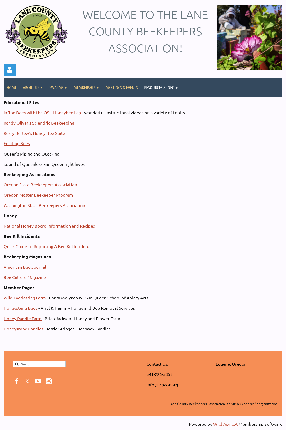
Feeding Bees (17, 143)
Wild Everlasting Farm (25, 297)
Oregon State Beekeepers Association (40, 184)
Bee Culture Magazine (25, 277)
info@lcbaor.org (162, 384)
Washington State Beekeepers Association (44, 205)
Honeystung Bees (20, 307)
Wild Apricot (225, 423)
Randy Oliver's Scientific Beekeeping (39, 122)
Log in (10, 70)
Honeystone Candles (23, 328)
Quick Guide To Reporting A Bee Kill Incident (46, 246)
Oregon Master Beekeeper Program (38, 194)
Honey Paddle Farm (23, 318)
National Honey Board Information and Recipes (49, 225)
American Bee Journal (25, 266)
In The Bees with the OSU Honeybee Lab (42, 112)
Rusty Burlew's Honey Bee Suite (34, 133)
